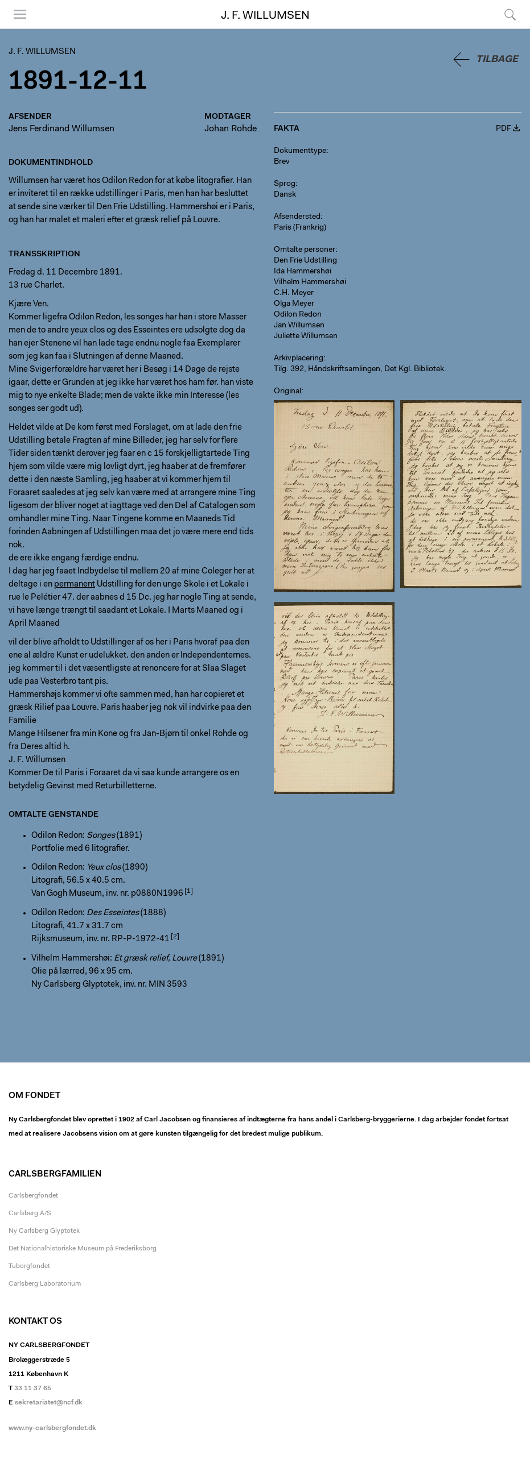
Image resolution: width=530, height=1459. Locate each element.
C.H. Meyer (294, 293)
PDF (503, 129)
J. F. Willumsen (265, 16)
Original (287, 392)
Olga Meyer (294, 304)
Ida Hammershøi (302, 272)
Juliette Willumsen (306, 336)
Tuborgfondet (29, 1266)
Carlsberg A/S (30, 1213)
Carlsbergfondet (33, 1195)
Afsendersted (297, 217)
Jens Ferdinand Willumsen (61, 129)
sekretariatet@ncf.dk (49, 1402)
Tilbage (497, 59)
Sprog (284, 184)
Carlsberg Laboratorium (45, 1284)
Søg (510, 14)
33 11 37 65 (32, 1388)
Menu (20, 14)
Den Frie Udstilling (305, 261)
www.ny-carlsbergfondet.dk (52, 1428)
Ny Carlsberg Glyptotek (44, 1231)
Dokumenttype (300, 151)
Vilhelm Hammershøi (310, 282)
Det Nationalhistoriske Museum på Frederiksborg (83, 1248)
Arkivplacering (298, 359)
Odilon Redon (298, 315)
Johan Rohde (230, 129)
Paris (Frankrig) (300, 228)
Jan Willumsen (299, 326)
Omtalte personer (304, 250)
